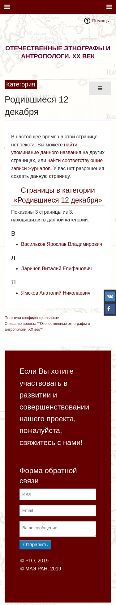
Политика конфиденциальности (32, 318)
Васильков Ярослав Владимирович (61, 244)
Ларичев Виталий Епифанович (56, 268)
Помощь (100, 20)
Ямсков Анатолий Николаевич (55, 293)
